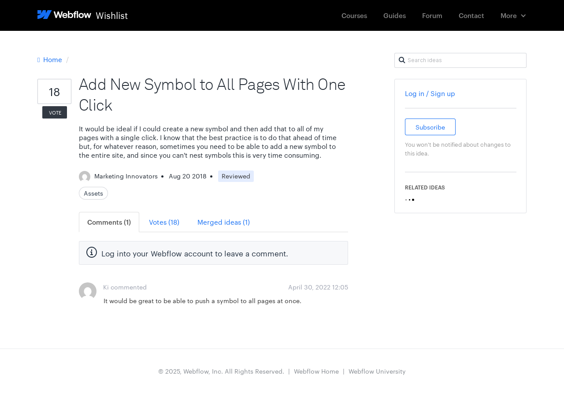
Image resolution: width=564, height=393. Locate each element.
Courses (354, 15)
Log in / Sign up (430, 93)
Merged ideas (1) (223, 221)
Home (50, 59)
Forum (432, 15)
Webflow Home (316, 371)
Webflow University (377, 371)
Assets (93, 193)
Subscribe (430, 126)
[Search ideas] (460, 60)
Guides (394, 15)
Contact (471, 15)
